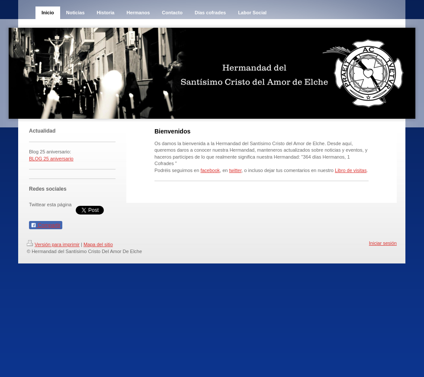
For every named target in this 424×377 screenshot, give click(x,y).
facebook (210, 170)
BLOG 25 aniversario (51, 158)
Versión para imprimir (53, 244)
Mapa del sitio (98, 244)
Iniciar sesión (383, 243)
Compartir (46, 225)
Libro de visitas (350, 170)
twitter (235, 170)
